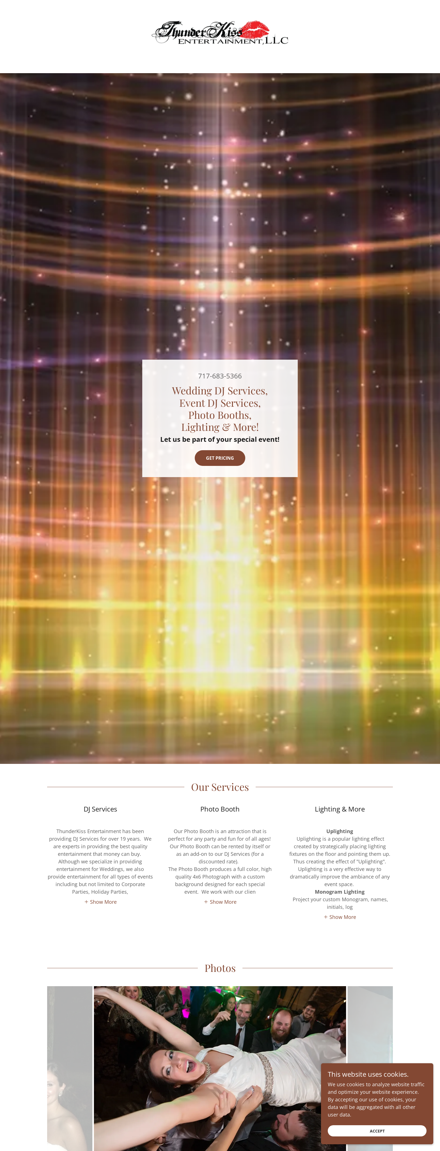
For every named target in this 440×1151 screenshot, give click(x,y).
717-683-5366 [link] (220, 375)
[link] (220, 32)
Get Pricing (220, 458)
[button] (100, 901)
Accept (377, 1131)
